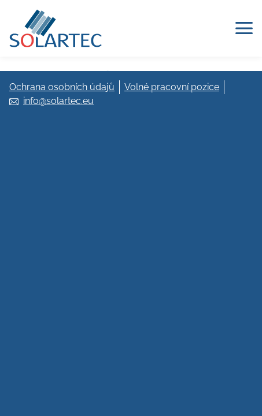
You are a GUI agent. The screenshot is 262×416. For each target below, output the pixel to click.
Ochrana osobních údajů (62, 86)
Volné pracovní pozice (171, 86)
